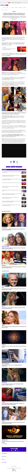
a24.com (18, 2)
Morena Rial (12, 7)
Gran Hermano (13, 166)
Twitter (14, 162)
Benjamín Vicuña (20, 7)
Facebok (11, 162)
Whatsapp (17, 162)
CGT (9, 7)
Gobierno (4, 7)
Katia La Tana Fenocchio (18, 166)
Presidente (24, 7)
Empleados (16, 7)
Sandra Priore (12, 117)
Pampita (7, 7)
